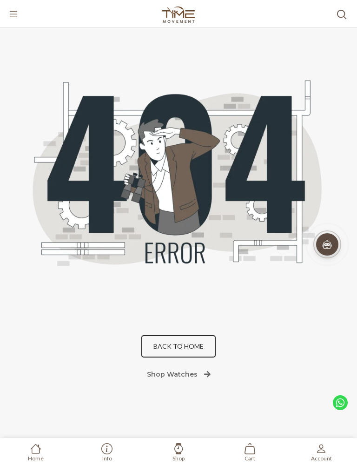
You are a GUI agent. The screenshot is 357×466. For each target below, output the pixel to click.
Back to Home (178, 346)
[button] (327, 244)
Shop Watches (179, 374)
